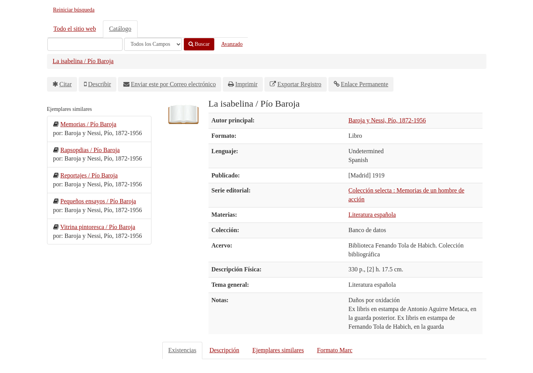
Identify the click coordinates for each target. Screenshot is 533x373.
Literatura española (372, 214)
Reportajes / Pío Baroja (89, 175)
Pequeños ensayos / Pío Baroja (98, 201)
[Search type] (153, 44)
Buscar (199, 44)
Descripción (224, 350)
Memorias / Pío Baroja (88, 124)
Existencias (182, 350)
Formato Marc (334, 350)
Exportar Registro (299, 84)
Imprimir (246, 84)
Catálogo (120, 28)
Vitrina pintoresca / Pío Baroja (97, 227)
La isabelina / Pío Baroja (83, 61)
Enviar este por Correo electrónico (173, 84)
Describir (99, 84)
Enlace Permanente (364, 84)
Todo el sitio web (75, 28)
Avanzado (232, 44)
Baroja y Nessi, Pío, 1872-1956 (387, 120)
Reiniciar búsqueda (74, 10)
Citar (65, 84)
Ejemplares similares (278, 350)
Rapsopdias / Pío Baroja (90, 150)
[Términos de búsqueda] (85, 44)
